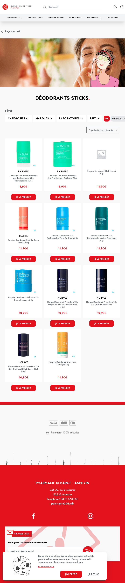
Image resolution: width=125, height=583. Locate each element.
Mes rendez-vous (35, 18)
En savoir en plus (46, 566)
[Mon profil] (115, 6)
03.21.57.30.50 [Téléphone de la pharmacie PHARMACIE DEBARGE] (69, 500)
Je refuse (94, 574)
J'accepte (71, 574)
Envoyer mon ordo (56, 18)
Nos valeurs (112, 18)
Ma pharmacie (75, 18)
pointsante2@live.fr (62, 505)
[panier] (122, 6)
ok (106, 118)
